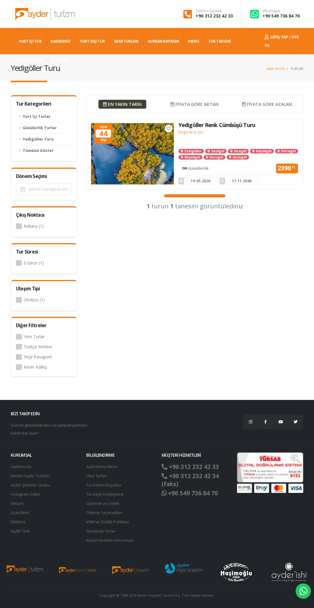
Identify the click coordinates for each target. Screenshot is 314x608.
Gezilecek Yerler (101, 531)
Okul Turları (96, 475)
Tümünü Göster (38, 150)
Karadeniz (61, 41)
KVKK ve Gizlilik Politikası (107, 522)
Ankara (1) (34, 226)
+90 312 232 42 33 (214, 16)
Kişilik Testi (20, 531)
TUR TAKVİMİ (219, 41)
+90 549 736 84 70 (281, 16)
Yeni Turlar (34, 336)
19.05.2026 (200, 181)
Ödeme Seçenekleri (104, 512)
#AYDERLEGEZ (31, 60)
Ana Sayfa (276, 68)
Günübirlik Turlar (40, 127)
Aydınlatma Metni (101, 466)
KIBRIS (193, 41)
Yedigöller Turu (38, 139)
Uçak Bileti (20, 512)
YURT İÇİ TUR (30, 41)
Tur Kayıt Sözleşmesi (105, 494)
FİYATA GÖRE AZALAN (267, 104)
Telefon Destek (209, 11)
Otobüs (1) (34, 300)
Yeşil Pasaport (38, 357)
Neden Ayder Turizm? (30, 475)
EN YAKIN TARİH (122, 104)
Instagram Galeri (25, 494)
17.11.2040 (241, 181)
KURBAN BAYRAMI (163, 41)
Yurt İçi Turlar (37, 116)
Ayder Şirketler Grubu (30, 485)
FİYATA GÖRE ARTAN (194, 104)
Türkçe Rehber (38, 347)
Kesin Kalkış (35, 367)
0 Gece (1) (34, 263)
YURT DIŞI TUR (92, 41)
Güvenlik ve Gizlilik (102, 503)
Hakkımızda (21, 466)
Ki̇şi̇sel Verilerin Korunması (110, 540)
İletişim (17, 503)
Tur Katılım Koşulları (103, 485)
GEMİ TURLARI (126, 41)
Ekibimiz (18, 522)
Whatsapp (271, 11)
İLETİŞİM (60, 60)
